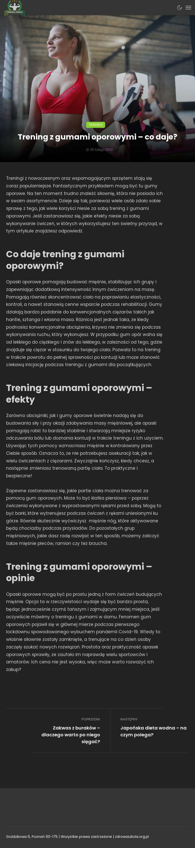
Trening (96, 125)
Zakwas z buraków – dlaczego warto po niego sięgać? (70, 735)
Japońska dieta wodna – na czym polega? (153, 731)
